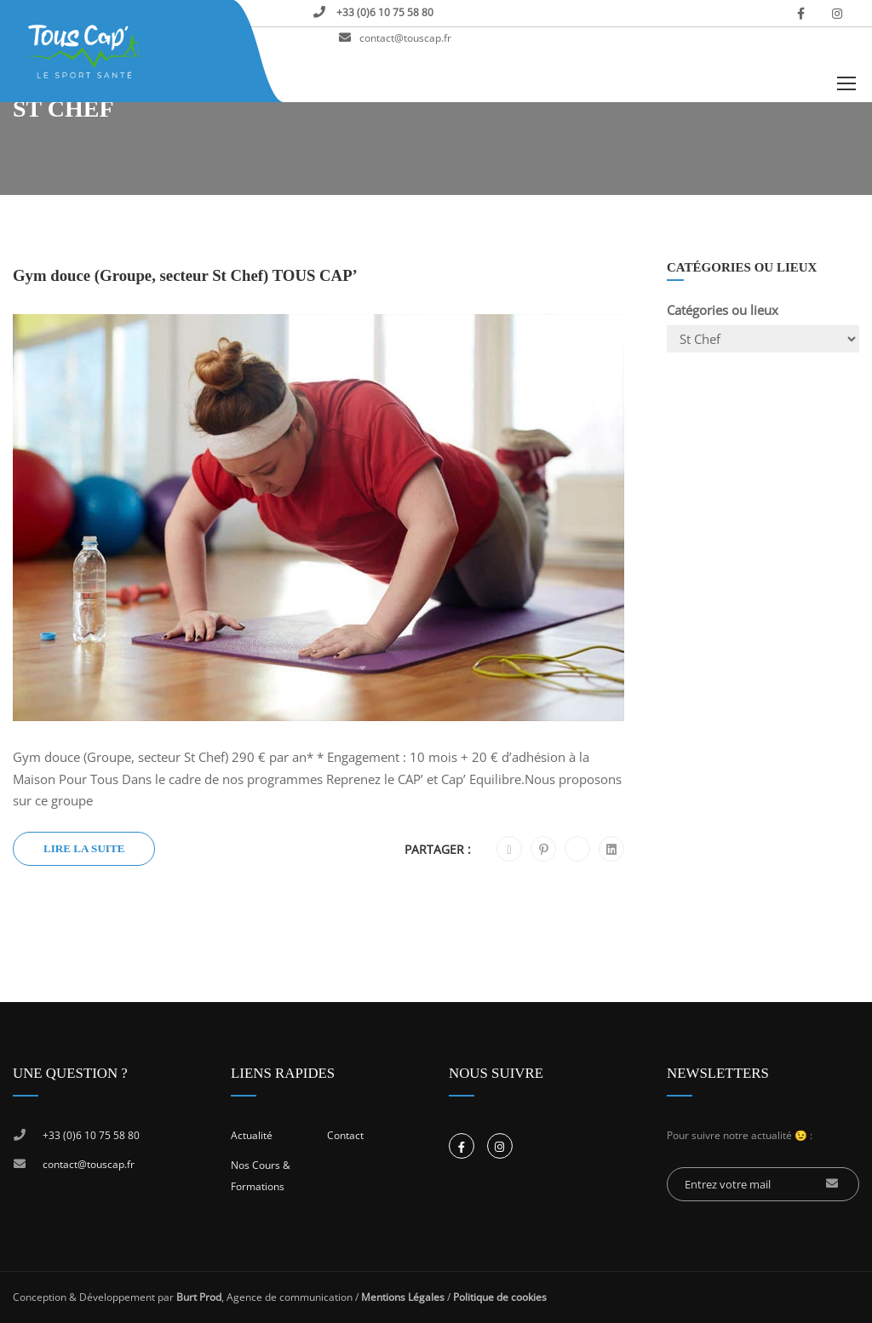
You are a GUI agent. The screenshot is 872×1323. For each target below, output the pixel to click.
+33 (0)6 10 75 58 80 (383, 12)
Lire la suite (83, 848)
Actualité (251, 1135)
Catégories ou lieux (722, 309)
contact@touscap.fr (405, 38)
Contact (345, 1135)
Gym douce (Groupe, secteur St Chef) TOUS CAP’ (185, 275)
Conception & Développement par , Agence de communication (183, 1297)
